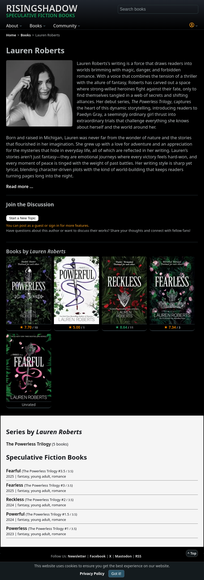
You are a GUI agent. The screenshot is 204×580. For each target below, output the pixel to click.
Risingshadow (41, 10)
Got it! (116, 574)
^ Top (192, 553)
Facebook (98, 556)
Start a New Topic (22, 218)
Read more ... (19, 186)
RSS (138, 556)
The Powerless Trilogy (28, 444)
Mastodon (123, 556)
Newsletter (77, 556)
